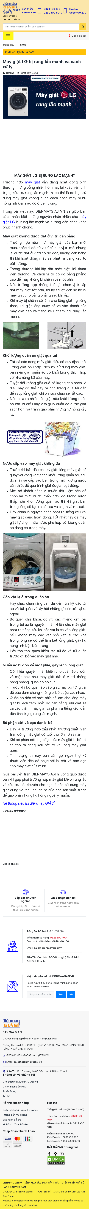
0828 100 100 (52, 9)
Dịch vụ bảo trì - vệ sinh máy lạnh (21, 1110)
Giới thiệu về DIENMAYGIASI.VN (20, 1081)
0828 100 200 (77, 12)
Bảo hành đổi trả (12, 1119)
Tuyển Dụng (9, 1091)
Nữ (71, 994)
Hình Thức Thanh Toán (15, 1124)
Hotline (74, 9)
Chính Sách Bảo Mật (14, 1086)
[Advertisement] (44, 146)
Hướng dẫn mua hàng (15, 1114)
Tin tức (22, 44)
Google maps (77, 35)
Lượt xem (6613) (27, 73)
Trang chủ (8, 44)
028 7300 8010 (53, 12)
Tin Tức (7, 1096)
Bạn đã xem (29, 12)
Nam (60, 994)
